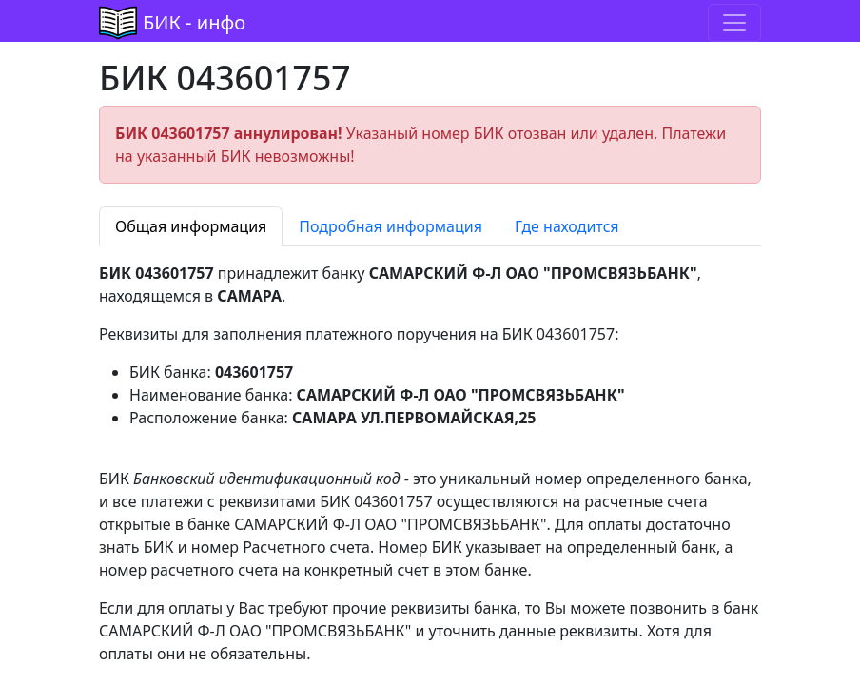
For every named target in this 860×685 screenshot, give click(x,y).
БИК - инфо (194, 22)
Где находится (567, 226)
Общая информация (190, 226)
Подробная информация (390, 226)
